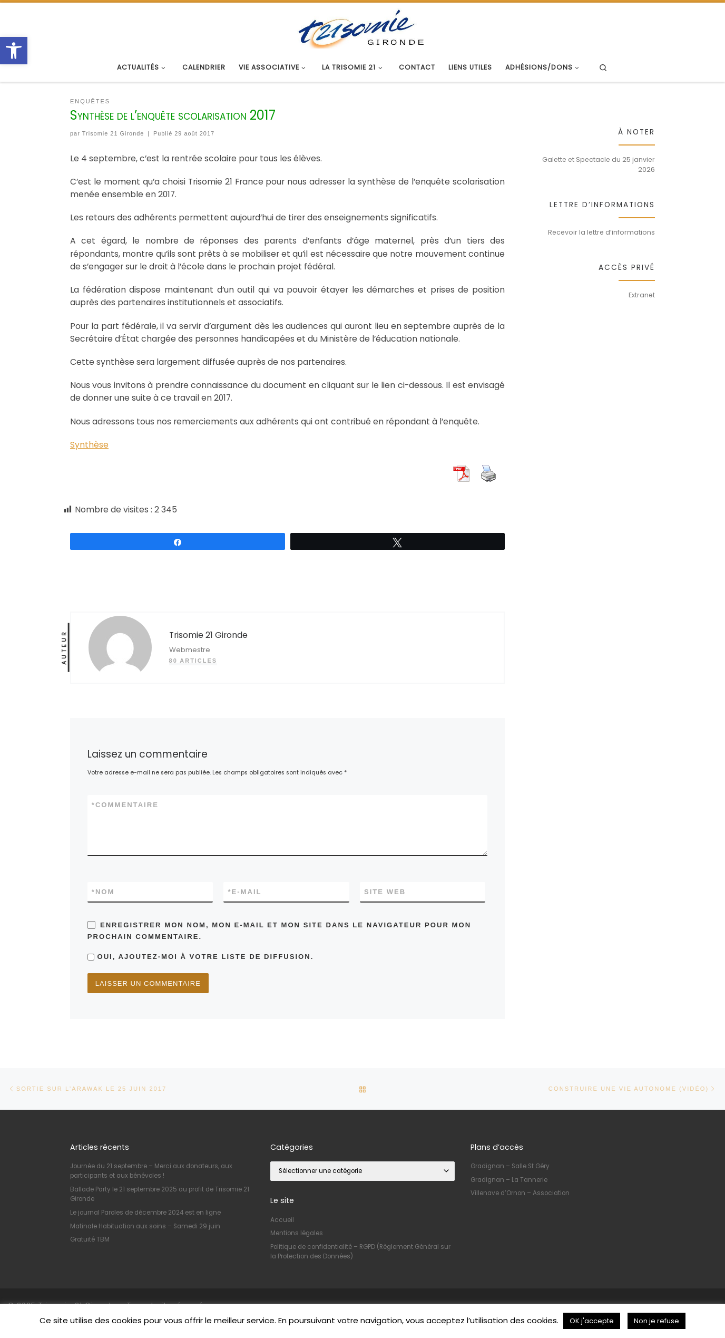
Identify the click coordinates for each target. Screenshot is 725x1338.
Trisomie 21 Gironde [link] (113, 133)
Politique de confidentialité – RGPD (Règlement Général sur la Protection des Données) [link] (360, 1252)
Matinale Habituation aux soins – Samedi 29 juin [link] (145, 1226)
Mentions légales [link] (296, 1233)
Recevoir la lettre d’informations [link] (601, 232)
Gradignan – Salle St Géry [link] (510, 1166)
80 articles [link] (193, 660)
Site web (385, 892)
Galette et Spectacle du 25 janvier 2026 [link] (598, 164)
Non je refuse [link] (656, 1321)
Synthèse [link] (89, 445)
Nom (103, 892)
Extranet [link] (642, 294)
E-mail (244, 892)
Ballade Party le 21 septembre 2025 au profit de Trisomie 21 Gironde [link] (159, 1195)
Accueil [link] (282, 1220)
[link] (13, 50)
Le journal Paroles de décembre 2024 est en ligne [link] (145, 1213)
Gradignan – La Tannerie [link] (509, 1180)
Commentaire (125, 805)
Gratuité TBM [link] (90, 1240)
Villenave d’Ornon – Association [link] (520, 1193)
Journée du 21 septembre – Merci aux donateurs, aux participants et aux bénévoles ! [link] (151, 1171)
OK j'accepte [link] (592, 1321)
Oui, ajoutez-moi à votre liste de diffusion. (200, 957)
